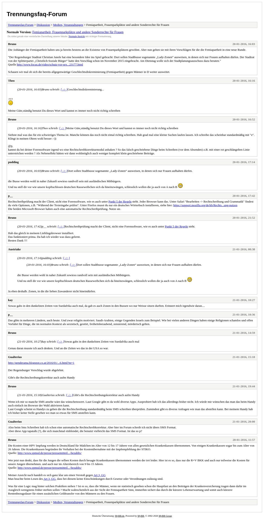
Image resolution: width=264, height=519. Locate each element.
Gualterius (15, 357)
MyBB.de (119, 516)
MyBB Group (165, 516)
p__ (10, 195)
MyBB (141, 516)
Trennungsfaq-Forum (37, 14)
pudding (13, 162)
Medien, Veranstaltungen (68, 25)
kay (10, 300)
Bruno (12, 44)
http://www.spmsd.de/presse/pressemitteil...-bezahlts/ (50, 453)
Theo (11, 80)
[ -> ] (64, 89)
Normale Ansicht (77, 36)
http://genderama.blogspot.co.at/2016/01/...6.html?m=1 (41, 362)
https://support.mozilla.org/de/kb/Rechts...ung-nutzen (205, 205)
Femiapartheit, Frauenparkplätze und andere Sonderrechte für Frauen (77, 32)
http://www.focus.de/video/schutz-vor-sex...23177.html (50, 64)
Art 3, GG (99, 475)
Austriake (14, 249)
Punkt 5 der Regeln (120, 201)
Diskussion (43, 25)
